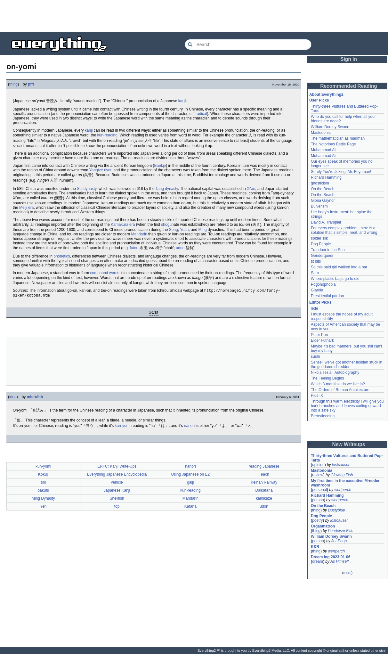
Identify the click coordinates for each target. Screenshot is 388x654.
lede (314, 308)
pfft (31, 84)
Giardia (317, 290)
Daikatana (264, 491)
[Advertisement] (194, 16)
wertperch (342, 489)
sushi (315, 356)
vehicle (117, 483)
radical (201, 113)
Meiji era (26, 207)
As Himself (339, 561)
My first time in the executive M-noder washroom (346, 482)
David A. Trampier (326, 222)
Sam (315, 273)
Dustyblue (336, 510)
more (347, 573)
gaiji (190, 483)
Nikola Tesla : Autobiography (335, 372)
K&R (315, 546)
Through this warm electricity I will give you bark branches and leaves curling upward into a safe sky (348, 406)
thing (13, 84)
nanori (189, 427)
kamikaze (264, 499)
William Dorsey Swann (330, 127)
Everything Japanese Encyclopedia (117, 475)
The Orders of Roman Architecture (340, 390)
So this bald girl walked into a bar (339, 267)
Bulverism (319, 206)
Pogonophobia (323, 284)
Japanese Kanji (117, 491)
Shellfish (116, 499)
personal (319, 489)
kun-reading (107, 135)
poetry (317, 520)
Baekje (160, 165)
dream (317, 561)
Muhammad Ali (323, 150)
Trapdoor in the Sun (328, 250)
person (318, 500)
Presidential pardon (327, 296)
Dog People (321, 244)
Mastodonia (321, 132)
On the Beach (322, 189)
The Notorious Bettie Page (333, 144)
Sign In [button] (348, 59)
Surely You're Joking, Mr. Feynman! (341, 171)
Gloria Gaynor (323, 200)
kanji (182, 101)
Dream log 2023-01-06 (330, 557)
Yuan (184, 229)
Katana (190, 507)
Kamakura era (123, 224)
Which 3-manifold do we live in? (338, 384)
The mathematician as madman (338, 138)
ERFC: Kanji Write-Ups (116, 467)
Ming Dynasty (43, 499)
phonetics (61, 256)
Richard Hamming (326, 177)
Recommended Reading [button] (348, 86)
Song (173, 229)
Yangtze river (100, 170)
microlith (35, 398)
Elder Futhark (322, 340)
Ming (202, 229)
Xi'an (251, 188)
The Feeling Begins (327, 378)
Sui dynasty (86, 188)
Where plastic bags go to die (335, 278)
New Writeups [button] (348, 444)
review (317, 475)
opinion (318, 464)
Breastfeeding (323, 416)
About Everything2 (326, 94)
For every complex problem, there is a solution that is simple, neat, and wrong (344, 230)
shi (43, 483)
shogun (167, 224)
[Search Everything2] (248, 44)
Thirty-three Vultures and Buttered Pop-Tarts (347, 458)
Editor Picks (320, 302)
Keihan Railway (264, 483)
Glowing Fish (342, 475)
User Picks (319, 100)
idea (13, 398)
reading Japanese (264, 467)
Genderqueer (322, 255)
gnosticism (320, 183)
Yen (43, 507)
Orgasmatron (323, 526)
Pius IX (317, 395)
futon (134, 248)
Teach (264, 475)
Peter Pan (319, 334)
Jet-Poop (339, 541)
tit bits (316, 261)
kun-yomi (123, 427)
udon (180, 248)
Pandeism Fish (340, 530)
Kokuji (43, 475)
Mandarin (139, 234)
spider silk (319, 238)
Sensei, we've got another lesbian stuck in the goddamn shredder (347, 364)
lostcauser (341, 464)
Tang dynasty (167, 188)
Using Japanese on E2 (190, 475)
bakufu (43, 491)
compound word (103, 273)
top (117, 507)
